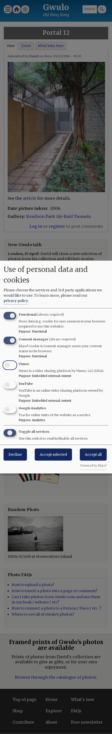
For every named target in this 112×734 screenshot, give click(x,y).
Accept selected (53, 454)
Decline (15, 454)
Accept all (93, 454)
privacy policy (16, 300)
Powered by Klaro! (93, 465)
